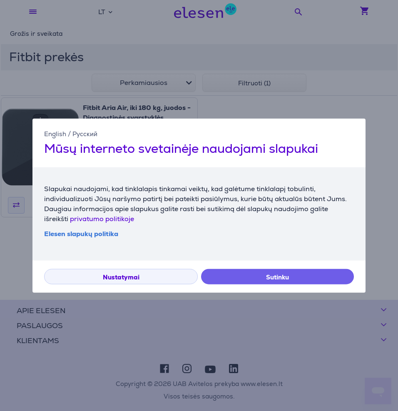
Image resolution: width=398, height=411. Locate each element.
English (55, 133)
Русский (84, 133)
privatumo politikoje (102, 218)
